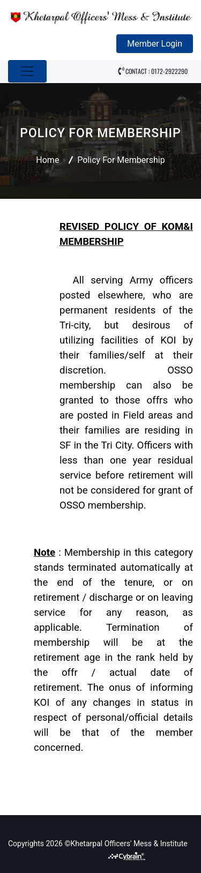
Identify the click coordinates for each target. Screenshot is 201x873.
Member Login (154, 44)
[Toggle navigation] (27, 71)
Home (47, 160)
